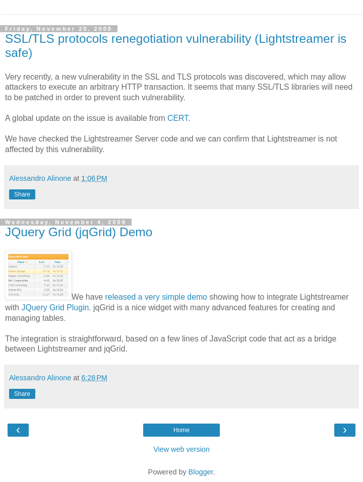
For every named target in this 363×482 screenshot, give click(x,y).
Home (181, 430)
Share (22, 194)
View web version (181, 449)
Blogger (201, 472)
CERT (177, 118)
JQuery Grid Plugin (55, 307)
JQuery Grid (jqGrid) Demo (78, 232)
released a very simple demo (156, 297)
